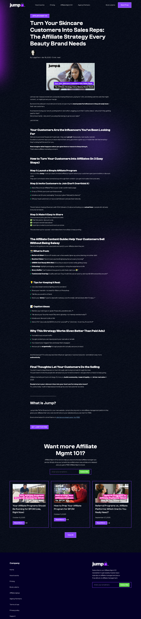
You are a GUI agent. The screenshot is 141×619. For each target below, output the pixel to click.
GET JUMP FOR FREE (39, 427)
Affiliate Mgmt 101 (66, 5)
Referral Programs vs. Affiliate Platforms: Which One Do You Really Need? (111, 510)
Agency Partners (84, 5)
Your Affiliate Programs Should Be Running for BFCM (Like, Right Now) (29, 510)
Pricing (52, 5)
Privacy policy (14, 610)
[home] (17, 5)
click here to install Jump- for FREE (68, 417)
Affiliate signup (15, 593)
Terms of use (14, 605)
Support (13, 616)
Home (12, 570)
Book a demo (110, 5)
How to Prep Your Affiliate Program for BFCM (67, 509)
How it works (39, 5)
